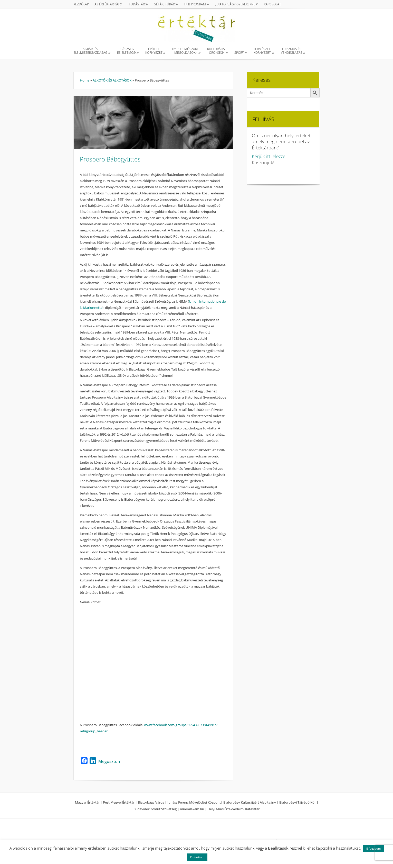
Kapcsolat (272, 4)
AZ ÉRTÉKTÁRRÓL (106, 4)
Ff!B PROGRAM (195, 4)
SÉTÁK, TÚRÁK (164, 4)
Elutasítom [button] (197, 857)
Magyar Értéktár (87, 802)
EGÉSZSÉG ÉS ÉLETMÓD (126, 51)
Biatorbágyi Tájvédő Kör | (298, 802)
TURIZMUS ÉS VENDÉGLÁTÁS (291, 51)
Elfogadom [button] (373, 848)
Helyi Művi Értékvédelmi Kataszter (233, 809)
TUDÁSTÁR (137, 4)
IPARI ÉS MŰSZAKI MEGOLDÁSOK (185, 51)
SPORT (239, 52)
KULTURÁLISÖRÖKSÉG (216, 51)
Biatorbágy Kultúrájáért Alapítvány (249, 802)
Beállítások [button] (278, 848)
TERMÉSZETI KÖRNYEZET (262, 51)
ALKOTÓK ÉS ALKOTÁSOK (112, 80)
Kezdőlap (81, 4)
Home (84, 80)
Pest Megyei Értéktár (119, 802)
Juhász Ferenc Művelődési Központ (194, 802)
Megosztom (109, 761)
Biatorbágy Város (151, 802)
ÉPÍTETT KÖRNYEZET (153, 51)
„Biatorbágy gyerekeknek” (236, 4)
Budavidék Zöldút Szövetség (155, 809)
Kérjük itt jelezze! (269, 156)
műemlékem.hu (192, 809)
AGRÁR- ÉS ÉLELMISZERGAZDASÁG (90, 51)
